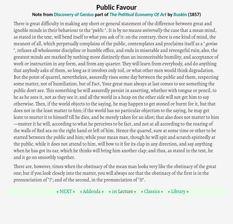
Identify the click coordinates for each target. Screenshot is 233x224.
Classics (152, 191)
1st (114, 191)
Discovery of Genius (74, 14)
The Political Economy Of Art (138, 14)
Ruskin (180, 14)
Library (178, 191)
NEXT (66, 191)
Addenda (92, 191)
